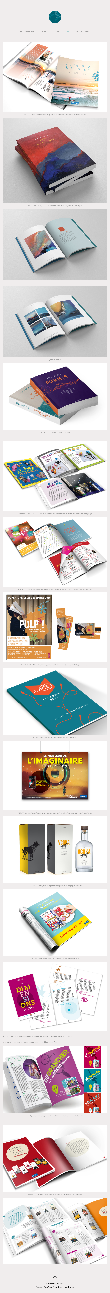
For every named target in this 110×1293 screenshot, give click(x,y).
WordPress (48, 1287)
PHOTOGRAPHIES (82, 31)
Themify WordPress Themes (63, 1287)
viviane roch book (54, 1284)
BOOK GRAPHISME (27, 31)
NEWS (68, 31)
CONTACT (56, 31)
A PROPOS (44, 31)
